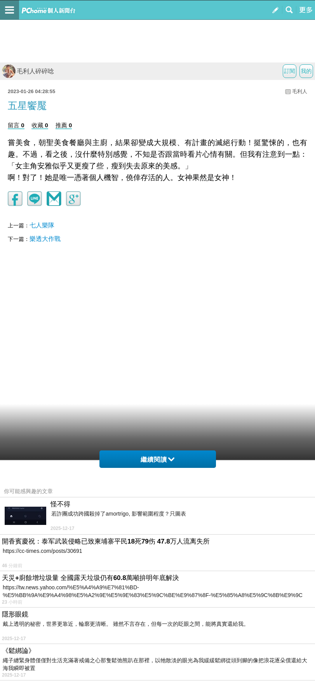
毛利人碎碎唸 (28, 71)
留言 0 (16, 125)
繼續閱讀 (157, 459)
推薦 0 (64, 125)
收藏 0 (39, 125)
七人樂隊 (42, 225)
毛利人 (299, 91)
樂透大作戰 (45, 238)
